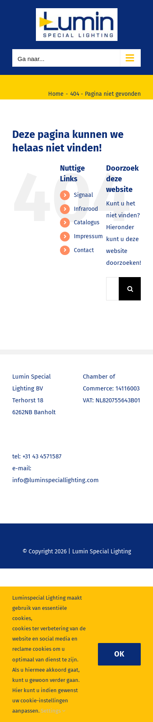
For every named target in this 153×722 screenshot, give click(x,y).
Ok (119, 654)
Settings (53, 711)
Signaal (83, 195)
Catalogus (87, 222)
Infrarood (86, 208)
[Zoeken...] (112, 288)
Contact (84, 250)
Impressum (88, 236)
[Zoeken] (130, 288)
